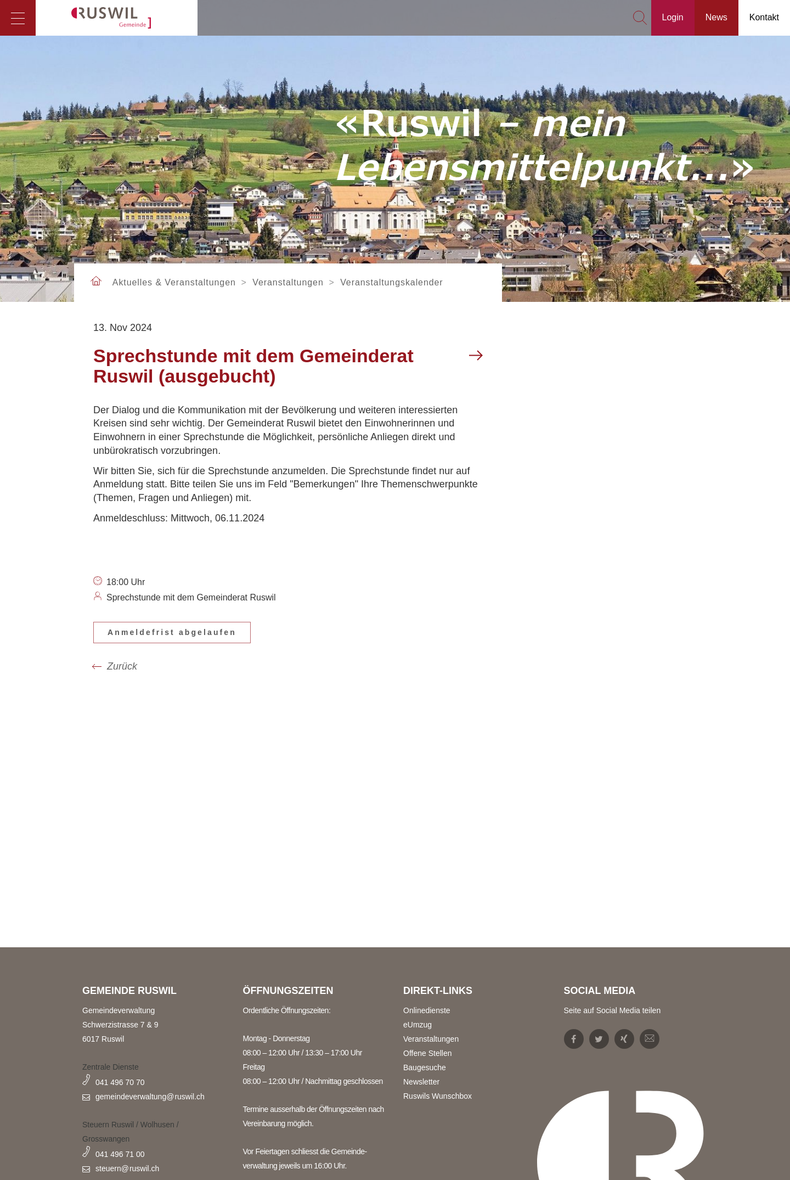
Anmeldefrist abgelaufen (172, 632)
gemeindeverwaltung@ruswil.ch (150, 1096)
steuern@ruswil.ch (127, 1168)
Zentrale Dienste (110, 1067)
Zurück (122, 666)
